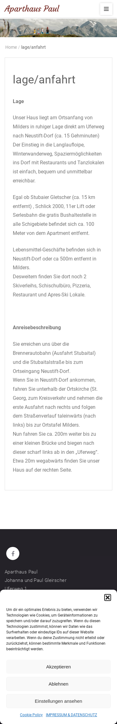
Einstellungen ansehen (58, 701)
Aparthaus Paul (32, 9)
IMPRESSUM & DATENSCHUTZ (71, 715)
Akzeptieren (58, 666)
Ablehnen (58, 684)
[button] (108, 597)
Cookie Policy (31, 715)
